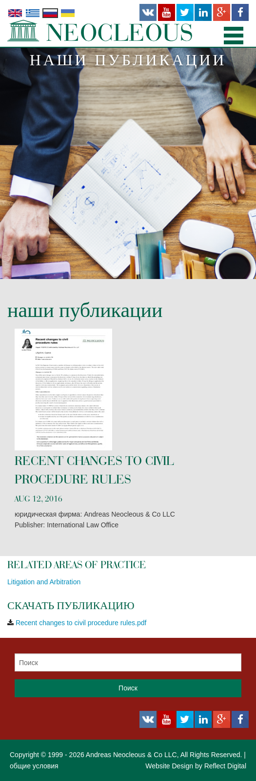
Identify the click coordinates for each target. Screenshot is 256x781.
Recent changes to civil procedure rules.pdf (81, 623)
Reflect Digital (225, 766)
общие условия (34, 766)
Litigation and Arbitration (43, 582)
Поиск (128, 688)
